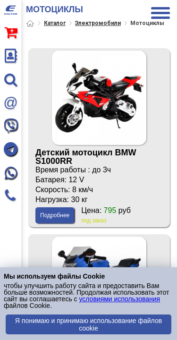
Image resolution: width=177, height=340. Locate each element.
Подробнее (54, 215)
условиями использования (119, 299)
